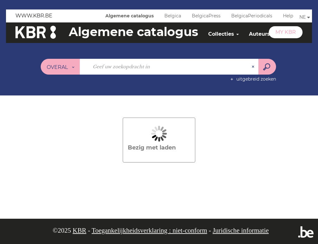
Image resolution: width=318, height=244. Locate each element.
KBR (79, 230)
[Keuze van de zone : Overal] (60, 67)
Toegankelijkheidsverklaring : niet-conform (149, 230)
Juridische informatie (241, 230)
